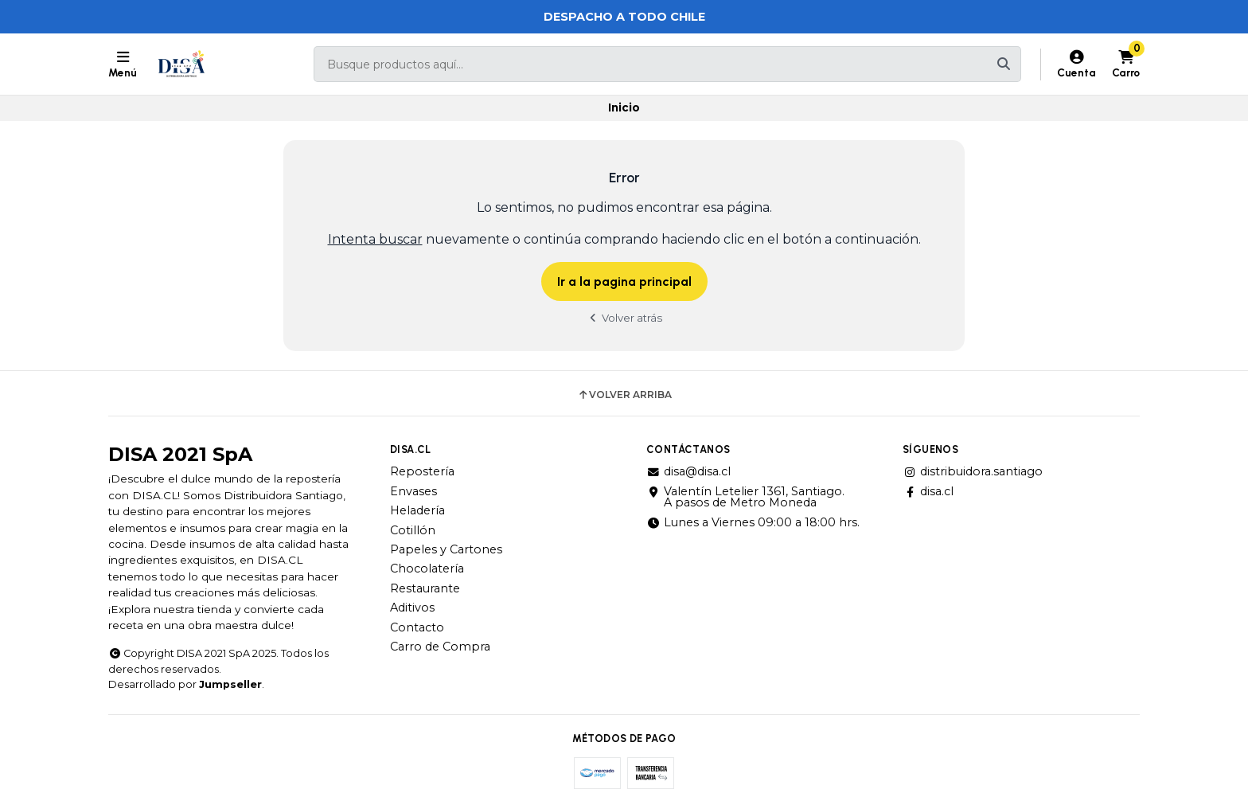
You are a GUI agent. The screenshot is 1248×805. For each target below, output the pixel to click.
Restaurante (425, 588)
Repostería (422, 471)
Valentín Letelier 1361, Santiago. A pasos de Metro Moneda (745, 497)
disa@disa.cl (688, 471)
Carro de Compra (440, 646)
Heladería (417, 510)
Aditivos (412, 607)
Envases (413, 491)
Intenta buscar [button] (375, 239)
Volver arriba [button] (624, 395)
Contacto (417, 627)
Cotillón (412, 530)
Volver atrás (624, 317)
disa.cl (928, 491)
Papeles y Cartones (446, 549)
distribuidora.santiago (973, 471)
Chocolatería (427, 568)
